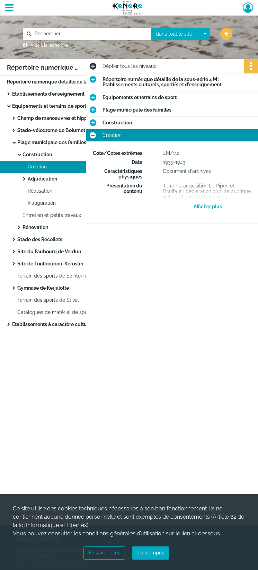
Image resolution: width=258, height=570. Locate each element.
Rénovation (35, 227)
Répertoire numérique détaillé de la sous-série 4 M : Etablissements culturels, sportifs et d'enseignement (76, 82)
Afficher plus (208, 206)
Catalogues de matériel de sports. (56, 312)
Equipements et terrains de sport (49, 106)
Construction (37, 154)
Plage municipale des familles (51, 142)
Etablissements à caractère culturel (52, 324)
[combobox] (180, 34)
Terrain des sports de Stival (48, 300)
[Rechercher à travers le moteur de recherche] (90, 33)
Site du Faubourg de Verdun (49, 251)
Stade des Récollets (39, 239)
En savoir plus (104, 552)
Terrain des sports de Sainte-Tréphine (59, 276)
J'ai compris (150, 552)
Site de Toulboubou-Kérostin (50, 263)
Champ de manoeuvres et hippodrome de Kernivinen (77, 118)
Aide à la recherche (49, 45)
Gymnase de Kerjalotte (43, 288)
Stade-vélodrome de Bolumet (51, 130)
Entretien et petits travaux (52, 215)
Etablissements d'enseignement (48, 94)
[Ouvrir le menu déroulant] (9, 8)
